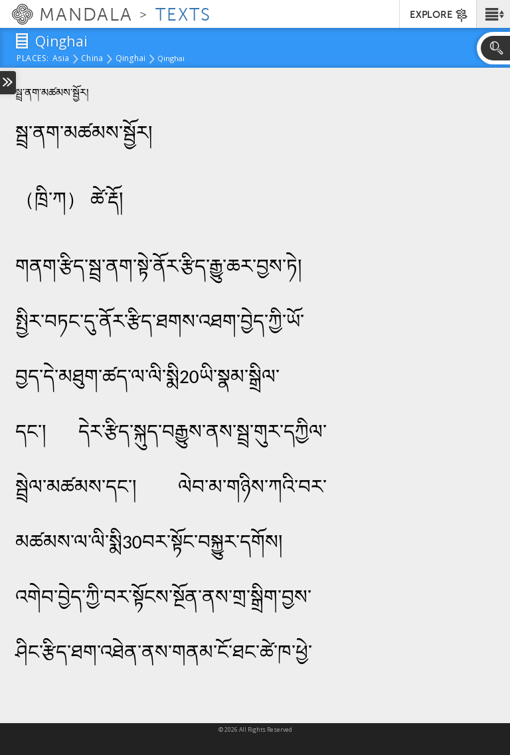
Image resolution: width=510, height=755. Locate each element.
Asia (60, 59)
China (92, 59)
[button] (493, 14)
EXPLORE (439, 15)
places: (33, 59)
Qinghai (131, 59)
